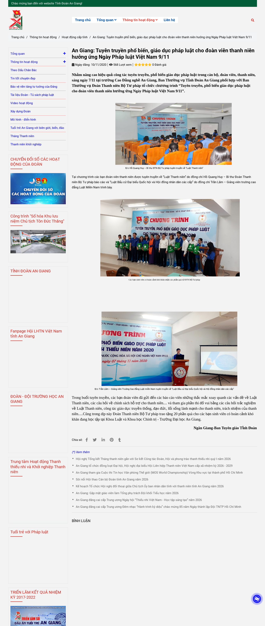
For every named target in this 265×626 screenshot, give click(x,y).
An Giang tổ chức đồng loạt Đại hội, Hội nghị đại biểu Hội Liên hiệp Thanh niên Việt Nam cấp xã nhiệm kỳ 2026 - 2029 (154, 466)
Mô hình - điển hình (23, 119)
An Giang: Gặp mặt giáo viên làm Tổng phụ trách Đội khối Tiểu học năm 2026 (127, 493)
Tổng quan (107, 20)
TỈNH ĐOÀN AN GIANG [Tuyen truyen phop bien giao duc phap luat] (30, 271)
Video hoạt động (21, 103)
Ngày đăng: (81, 65)
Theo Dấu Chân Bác (23, 70)
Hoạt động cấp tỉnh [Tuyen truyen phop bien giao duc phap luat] (74, 37)
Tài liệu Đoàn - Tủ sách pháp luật (32, 95)
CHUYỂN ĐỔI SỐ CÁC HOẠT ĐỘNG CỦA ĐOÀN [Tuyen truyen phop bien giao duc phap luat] (35, 162)
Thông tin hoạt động (140, 20)
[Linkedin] (103, 440)
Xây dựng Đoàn (20, 111)
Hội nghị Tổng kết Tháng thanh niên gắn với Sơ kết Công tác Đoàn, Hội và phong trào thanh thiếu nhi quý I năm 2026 (153, 459)
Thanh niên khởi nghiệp (25, 144)
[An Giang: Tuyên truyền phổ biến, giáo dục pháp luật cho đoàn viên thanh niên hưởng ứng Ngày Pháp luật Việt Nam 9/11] (15, 20)
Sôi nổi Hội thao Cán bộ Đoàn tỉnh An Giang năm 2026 (112, 479)
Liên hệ (169, 20)
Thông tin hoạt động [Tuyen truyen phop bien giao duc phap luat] (43, 37)
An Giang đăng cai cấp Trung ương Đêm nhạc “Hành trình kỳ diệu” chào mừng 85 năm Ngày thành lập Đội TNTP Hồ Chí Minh (158, 507)
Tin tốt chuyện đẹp (22, 78)
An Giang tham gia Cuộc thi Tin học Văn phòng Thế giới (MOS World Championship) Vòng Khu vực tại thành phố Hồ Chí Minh (159, 472)
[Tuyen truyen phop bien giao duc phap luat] (86, 440)
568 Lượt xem (120, 65)
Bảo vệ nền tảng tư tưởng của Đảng (33, 86)
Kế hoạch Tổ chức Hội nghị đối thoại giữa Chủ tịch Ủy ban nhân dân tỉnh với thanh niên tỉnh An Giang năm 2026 (150, 486)
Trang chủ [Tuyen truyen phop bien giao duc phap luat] (17, 37)
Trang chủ (83, 20)
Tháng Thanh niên (22, 136)
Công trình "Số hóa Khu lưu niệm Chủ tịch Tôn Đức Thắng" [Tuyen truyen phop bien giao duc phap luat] (37, 219)
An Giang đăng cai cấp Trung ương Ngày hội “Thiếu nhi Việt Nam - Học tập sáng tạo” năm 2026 (139, 500)
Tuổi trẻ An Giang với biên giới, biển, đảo (37, 128)
